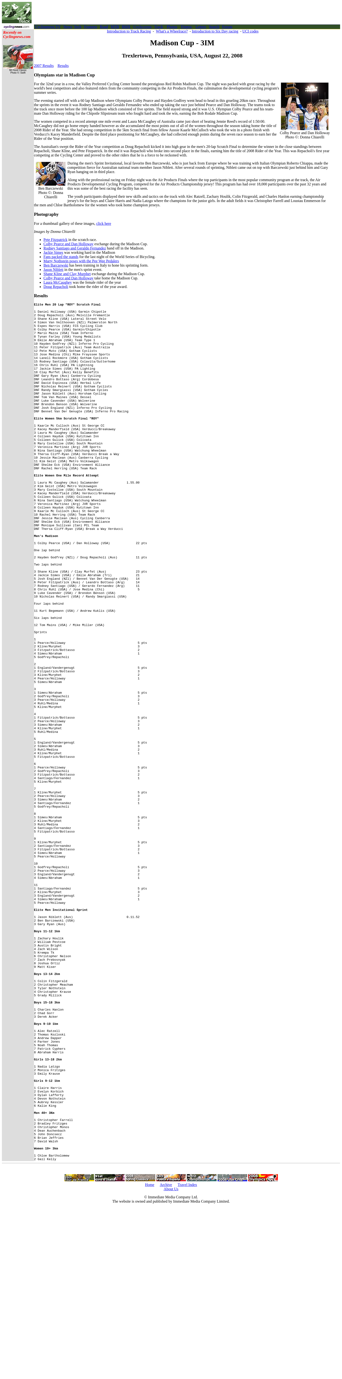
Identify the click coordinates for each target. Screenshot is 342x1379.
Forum (227, 27)
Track (158, 27)
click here (103, 223)
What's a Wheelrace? (172, 31)
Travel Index (187, 1356)
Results (63, 66)
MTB (115, 27)
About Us (171, 1361)
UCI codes (250, 31)
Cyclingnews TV (48, 27)
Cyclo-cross (142, 27)
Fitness (186, 27)
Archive (166, 1356)
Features (90, 27)
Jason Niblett (53, 270)
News (67, 27)
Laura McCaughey (57, 282)
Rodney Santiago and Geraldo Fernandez (74, 248)
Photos (172, 27)
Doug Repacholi (55, 287)
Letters (200, 27)
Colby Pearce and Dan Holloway (68, 244)
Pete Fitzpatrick (55, 240)
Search (214, 27)
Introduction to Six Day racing (215, 31)
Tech (77, 27)
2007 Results (44, 66)
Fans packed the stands (60, 257)
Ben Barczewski (55, 265)
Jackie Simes (53, 252)
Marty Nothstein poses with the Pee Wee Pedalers (81, 261)
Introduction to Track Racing (129, 31)
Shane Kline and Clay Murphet (67, 274)
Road (104, 27)
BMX (126, 27)
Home (149, 1356)
